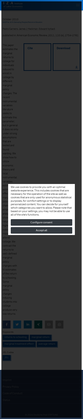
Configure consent (41, 222)
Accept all (41, 230)
